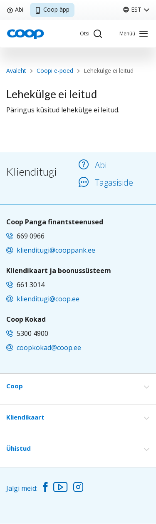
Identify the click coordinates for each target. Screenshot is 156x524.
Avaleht (16, 71)
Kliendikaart (25, 417)
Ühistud (18, 448)
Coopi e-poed (55, 71)
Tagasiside (106, 182)
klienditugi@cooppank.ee (56, 250)
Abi (15, 9)
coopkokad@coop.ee (49, 347)
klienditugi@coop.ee (48, 298)
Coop (14, 386)
